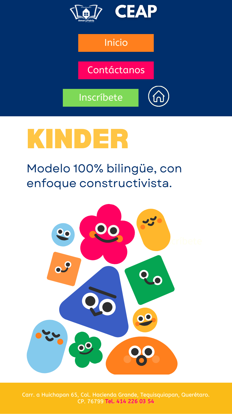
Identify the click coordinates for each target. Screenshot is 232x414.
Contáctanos (116, 70)
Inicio (116, 43)
